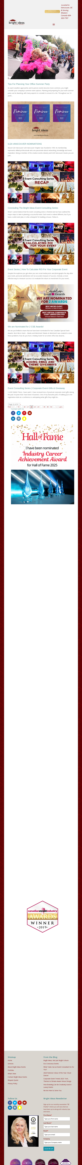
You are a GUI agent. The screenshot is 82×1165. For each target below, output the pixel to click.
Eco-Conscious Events (51, 1064)
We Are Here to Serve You (52, 1090)
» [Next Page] (56, 407)
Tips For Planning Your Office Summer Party (29, 84)
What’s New (12, 1074)
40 (48, 407)
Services (10, 1064)
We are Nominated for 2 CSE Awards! (26, 326)
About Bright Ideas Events (17, 1067)
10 (18, 407)
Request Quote (13, 1080)
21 (28, 407)
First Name (47, 1115)
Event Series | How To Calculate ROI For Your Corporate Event (37, 269)
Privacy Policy (12, 1083)
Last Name (47, 1123)
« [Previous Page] (12, 407)
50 (51, 407)
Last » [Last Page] (61, 407)
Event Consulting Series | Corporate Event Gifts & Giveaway (36, 388)
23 (35, 407)
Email (45, 1131)
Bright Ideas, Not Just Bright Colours (56, 1060)
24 (38, 407)
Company (46, 1139)
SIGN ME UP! (49, 1149)
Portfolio (11, 1070)
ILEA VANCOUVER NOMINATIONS (25, 144)
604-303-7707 (66, 16)
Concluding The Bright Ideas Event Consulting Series (33, 208)
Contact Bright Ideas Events (17, 1077)
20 (24, 407)
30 (44, 407)
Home (10, 1060)
